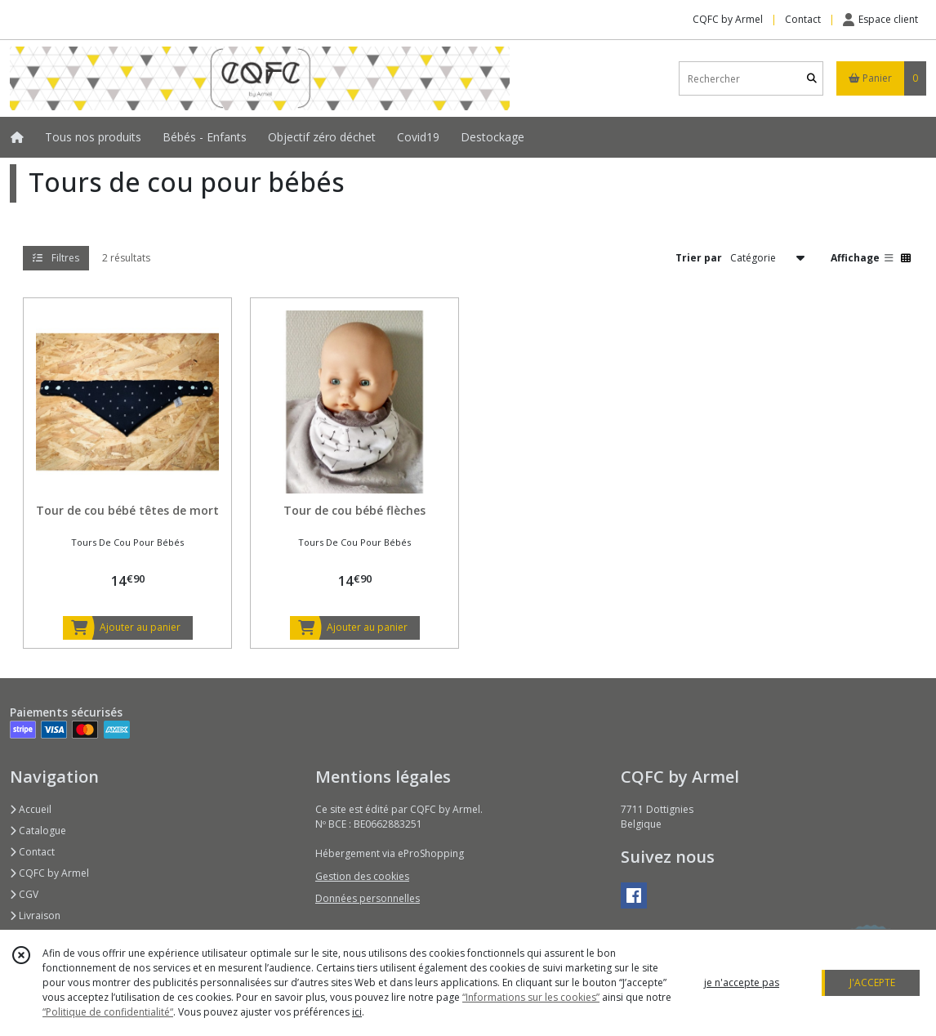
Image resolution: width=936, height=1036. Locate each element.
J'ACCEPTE (872, 982)
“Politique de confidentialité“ (107, 1012)
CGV (24, 894)
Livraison (35, 915)
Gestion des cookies (362, 876)
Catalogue (38, 830)
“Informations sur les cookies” (530, 997)
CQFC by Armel (49, 873)
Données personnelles (367, 898)
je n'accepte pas (741, 982)
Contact (803, 19)
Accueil (30, 809)
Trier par (698, 258)
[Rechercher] (811, 79)
